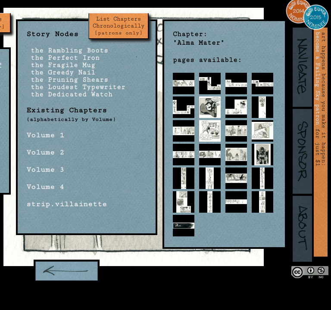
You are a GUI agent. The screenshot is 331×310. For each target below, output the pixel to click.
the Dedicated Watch (69, 94)
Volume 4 (45, 187)
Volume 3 (45, 169)
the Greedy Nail (60, 72)
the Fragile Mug (60, 65)
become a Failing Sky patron (317, 78)
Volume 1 (45, 135)
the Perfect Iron (63, 58)
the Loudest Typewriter (75, 87)
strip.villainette (66, 204)
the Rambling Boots (67, 50)
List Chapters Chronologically (118, 26)
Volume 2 (45, 152)
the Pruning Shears (67, 80)
